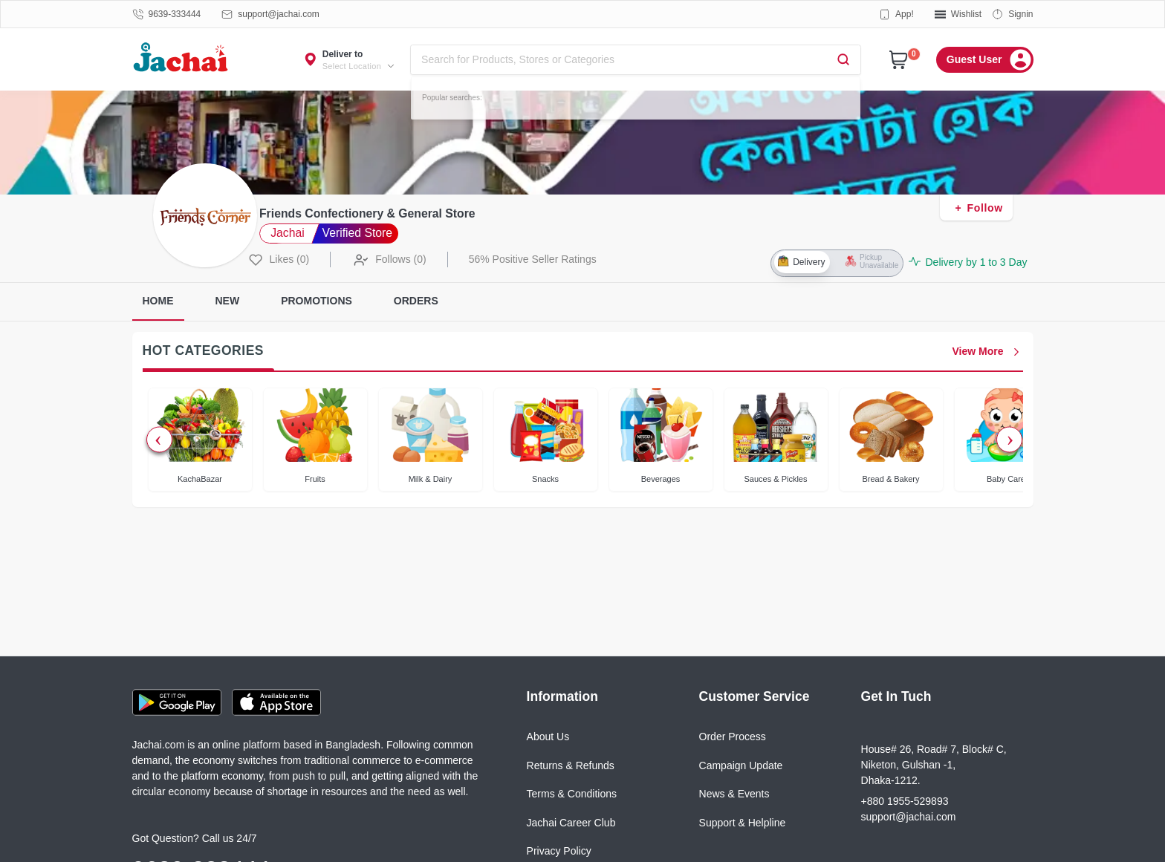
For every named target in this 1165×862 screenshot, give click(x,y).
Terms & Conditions (572, 794)
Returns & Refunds (570, 765)
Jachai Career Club (571, 823)
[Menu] (984, 60)
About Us (548, 736)
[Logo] (181, 59)
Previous (159, 439)
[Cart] (898, 59)
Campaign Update (741, 765)
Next (1009, 439)
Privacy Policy (559, 851)
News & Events (734, 794)
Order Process (732, 736)
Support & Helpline (742, 823)
